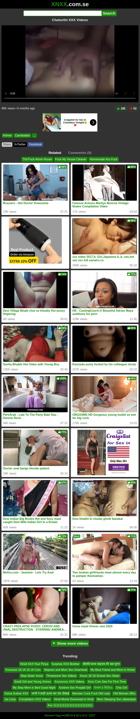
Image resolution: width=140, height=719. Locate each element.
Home (49, 715)
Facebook (35, 144)
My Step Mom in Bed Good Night (34, 687)
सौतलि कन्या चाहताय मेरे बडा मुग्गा (101, 664)
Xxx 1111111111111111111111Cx (70, 705)
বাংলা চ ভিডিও (103, 687)
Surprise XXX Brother (65, 664)
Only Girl (121, 687)
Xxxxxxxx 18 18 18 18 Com (23, 669)
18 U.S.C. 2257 (85, 715)
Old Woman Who (124, 693)
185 (121, 108)
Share (7, 144)
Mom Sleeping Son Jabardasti (116, 699)
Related (54, 153)
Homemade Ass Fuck (103, 159)
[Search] (62, 13)
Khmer (7, 135)
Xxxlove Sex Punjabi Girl (75, 687)
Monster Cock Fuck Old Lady (91, 693)
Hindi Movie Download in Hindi (74, 699)
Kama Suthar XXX (16, 693)
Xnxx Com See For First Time (107, 681)
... (34, 135)
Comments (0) (80, 153)
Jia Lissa (10, 699)
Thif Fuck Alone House (37, 159)
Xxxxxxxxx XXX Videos (69, 681)
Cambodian (22, 135)
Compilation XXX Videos (35, 699)
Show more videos (70, 643)
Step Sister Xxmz (32, 675)
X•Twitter (20, 144)
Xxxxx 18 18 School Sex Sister (99, 675)
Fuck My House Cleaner (71, 159)
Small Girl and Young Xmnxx (32, 681)
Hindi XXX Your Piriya (34, 664)
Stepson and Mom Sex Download (65, 669)
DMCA (68, 715)
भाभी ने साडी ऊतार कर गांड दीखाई (50, 693)
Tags (58, 715)
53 (133, 108)
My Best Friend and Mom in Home (112, 669)
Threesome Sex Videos (61, 675)
